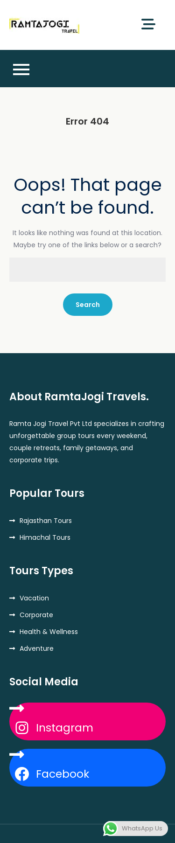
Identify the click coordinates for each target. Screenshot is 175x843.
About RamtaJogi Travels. (79, 397)
